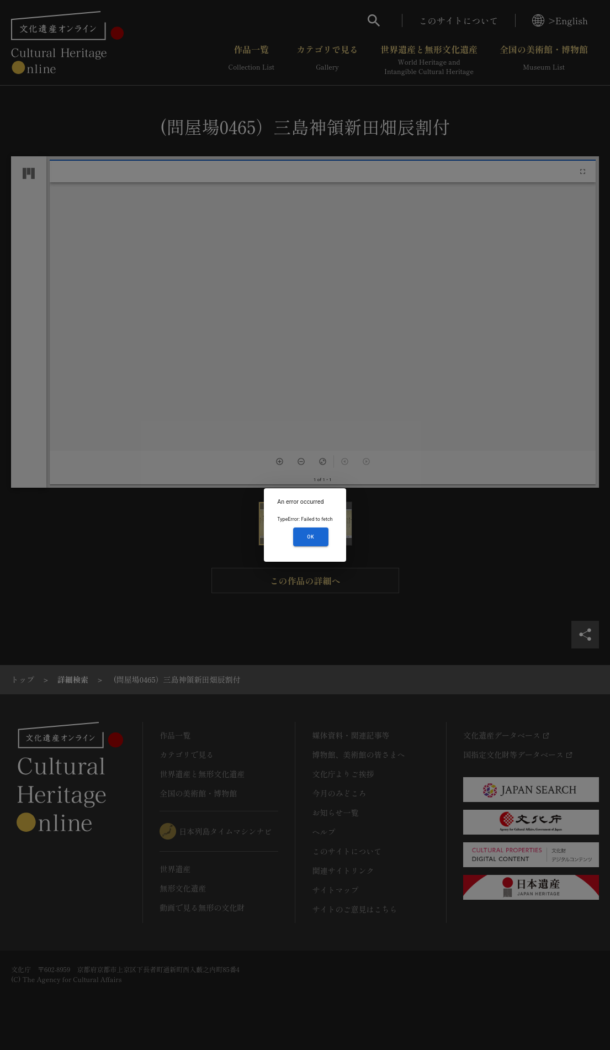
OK (310, 537)
